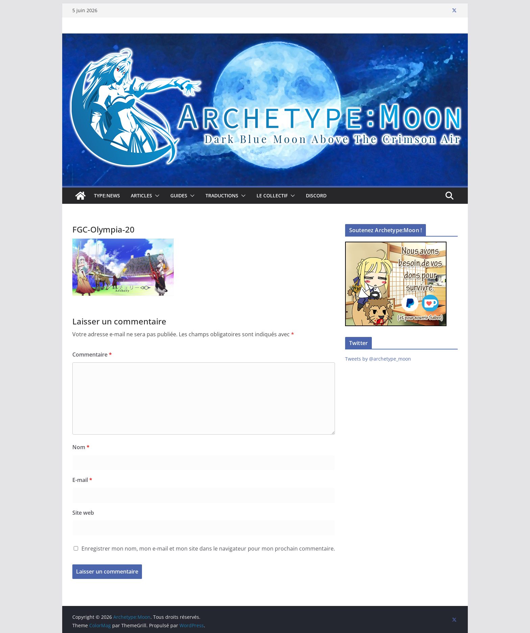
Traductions (222, 195)
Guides (178, 195)
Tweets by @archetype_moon (378, 359)
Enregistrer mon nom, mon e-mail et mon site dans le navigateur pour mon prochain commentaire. (208, 548)
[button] (156, 195)
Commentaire (92, 354)
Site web (83, 512)
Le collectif (272, 195)
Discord (316, 195)
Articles (141, 195)
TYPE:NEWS (107, 195)
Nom (81, 447)
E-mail (82, 480)
